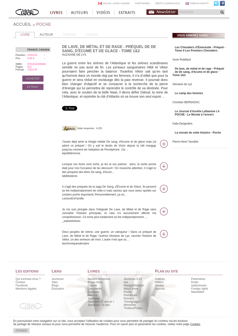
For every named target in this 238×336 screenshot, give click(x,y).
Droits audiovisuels (198, 284)
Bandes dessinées (99, 279)
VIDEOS (92, 34)
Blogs (55, 285)
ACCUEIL (22, 24)
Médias (159, 285)
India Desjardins (182, 123)
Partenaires (198, 279)
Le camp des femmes (189, 93)
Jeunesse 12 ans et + (101, 301)
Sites (55, 282)
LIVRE (25, 34)
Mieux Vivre (131, 288)
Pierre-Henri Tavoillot (185, 141)
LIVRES (56, 12)
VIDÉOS (103, 12)
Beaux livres (95, 282)
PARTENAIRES (142, 3)
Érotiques (93, 292)
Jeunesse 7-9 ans (99, 305)
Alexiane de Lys (182, 84)
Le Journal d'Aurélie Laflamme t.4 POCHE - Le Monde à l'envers (197, 113)
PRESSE (69, 34)
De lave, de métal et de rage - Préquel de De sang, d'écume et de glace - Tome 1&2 (198, 72)
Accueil (27, 12)
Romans (129, 298)
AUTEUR (46, 34)
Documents (95, 288)
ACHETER (32, 78)
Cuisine (92, 285)
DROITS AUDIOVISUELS (167, 3)
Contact (20, 282)
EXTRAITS (127, 12)
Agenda (160, 288)
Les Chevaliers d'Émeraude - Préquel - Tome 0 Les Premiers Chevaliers (200, 49)
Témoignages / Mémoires (133, 303)
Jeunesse (57, 279)
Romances (130, 295)
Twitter (216, 4)
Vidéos (159, 282)
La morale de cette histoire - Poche (198, 132)
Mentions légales (26, 288)
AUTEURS (79, 12)
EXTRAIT (33, 87)
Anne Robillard (181, 59)
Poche (128, 292)
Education (58, 288)
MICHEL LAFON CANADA (116, 3)
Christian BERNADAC (186, 102)
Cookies (195, 324)
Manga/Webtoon (134, 285)
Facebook (222, 4)
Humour (93, 295)
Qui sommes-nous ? (28, 279)
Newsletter (166, 12)
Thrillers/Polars (133, 308)
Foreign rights (199, 288)
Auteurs (160, 279)
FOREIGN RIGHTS (199, 3)
